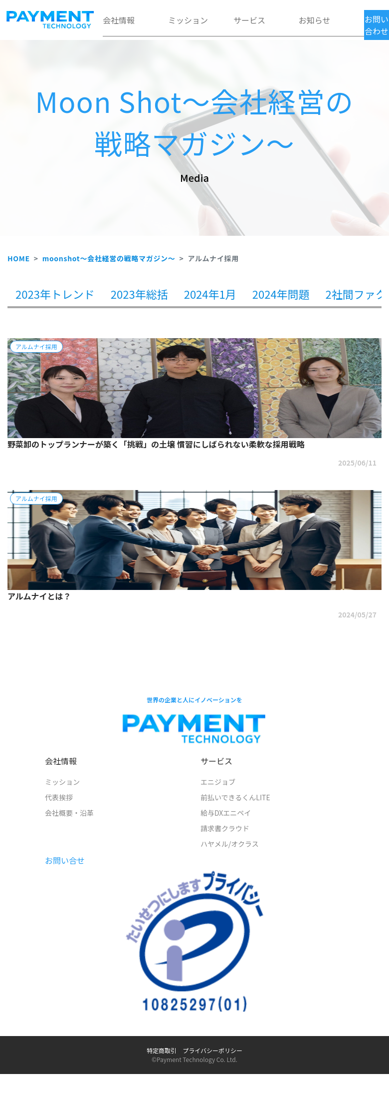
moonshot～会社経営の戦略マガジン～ (109, 258)
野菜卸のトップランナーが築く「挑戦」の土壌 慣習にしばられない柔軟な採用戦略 (156, 444)
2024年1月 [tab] (210, 294)
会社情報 (119, 20)
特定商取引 (162, 1050)
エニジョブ (217, 782)
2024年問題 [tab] (281, 294)
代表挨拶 (59, 797)
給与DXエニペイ (225, 813)
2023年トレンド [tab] (55, 294)
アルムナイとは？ (39, 596)
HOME (18, 258)
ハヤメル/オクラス (229, 844)
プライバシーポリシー (212, 1050)
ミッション (188, 20)
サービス (249, 20)
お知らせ (315, 20)
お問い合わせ (377, 25)
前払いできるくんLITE (235, 797)
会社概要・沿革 (69, 813)
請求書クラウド (224, 828)
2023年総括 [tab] (139, 294)
